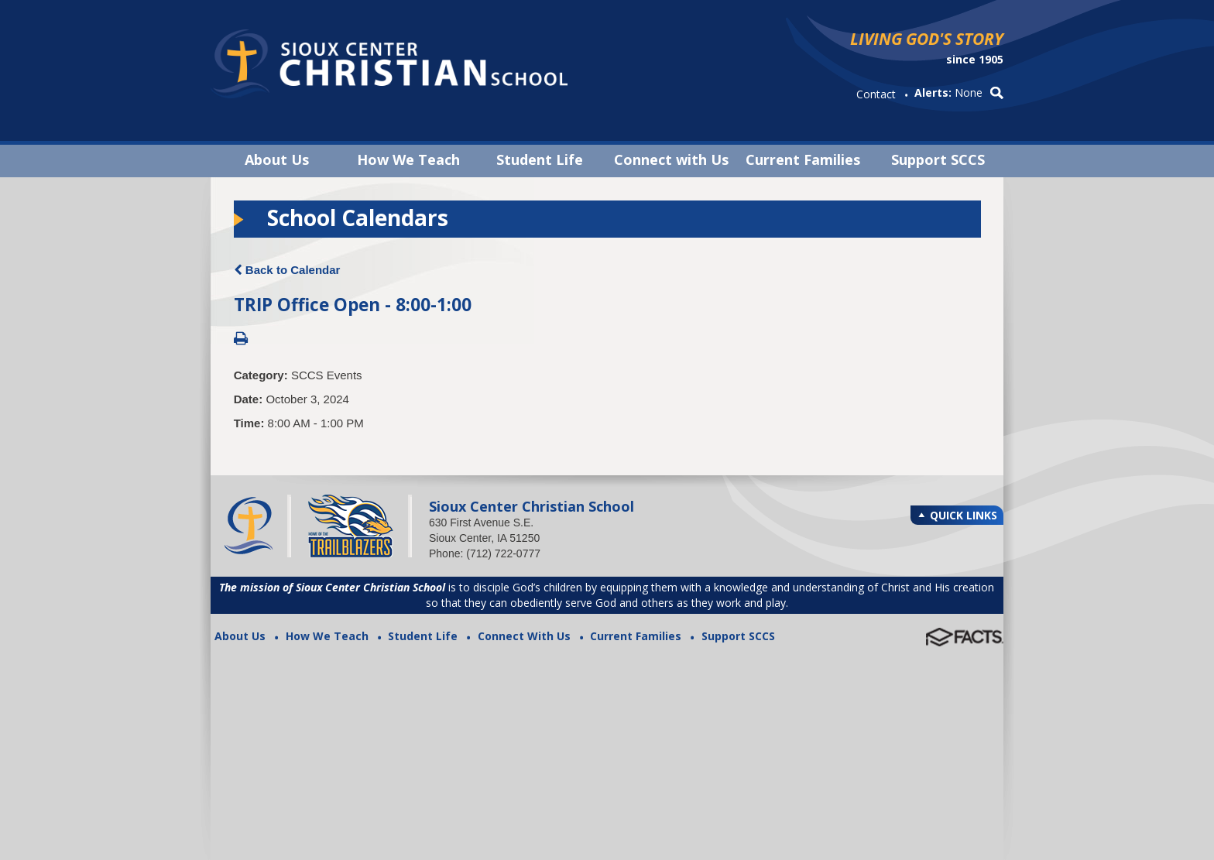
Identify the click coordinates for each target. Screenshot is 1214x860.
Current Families (803, 159)
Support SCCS (938, 159)
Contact (876, 94)
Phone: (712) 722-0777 (484, 553)
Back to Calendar (287, 269)
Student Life (539, 159)
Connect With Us (524, 636)
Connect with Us (671, 159)
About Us (277, 159)
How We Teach (408, 159)
